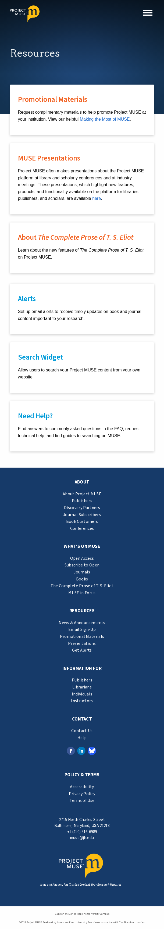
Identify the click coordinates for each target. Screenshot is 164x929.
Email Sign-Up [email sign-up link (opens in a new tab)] (82, 629)
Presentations (82, 643)
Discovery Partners (82, 508)
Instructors (82, 701)
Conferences (82, 528)
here (96, 198)
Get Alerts (82, 650)
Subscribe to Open (82, 565)
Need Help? (35, 416)
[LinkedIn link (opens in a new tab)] (81, 751)
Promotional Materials (52, 99)
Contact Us (81, 731)
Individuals (82, 694)
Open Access (82, 558)
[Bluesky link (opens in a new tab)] (92, 751)
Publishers (82, 501)
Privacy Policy (82, 794)
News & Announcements (82, 623)
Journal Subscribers (82, 515)
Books (82, 579)
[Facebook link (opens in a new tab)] (71, 751)
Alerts (27, 299)
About (75, 237)
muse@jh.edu (82, 838)
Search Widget (40, 357)
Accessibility (82, 787)
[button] (147, 12)
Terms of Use (82, 800)
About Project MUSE (82, 494)
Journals (82, 572)
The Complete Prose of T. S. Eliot (82, 586)
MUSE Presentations (49, 158)
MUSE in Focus (81, 593)
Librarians (82, 687)
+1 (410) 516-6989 (82, 832)
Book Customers (82, 521)
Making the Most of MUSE (105, 119)
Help (82, 738)
